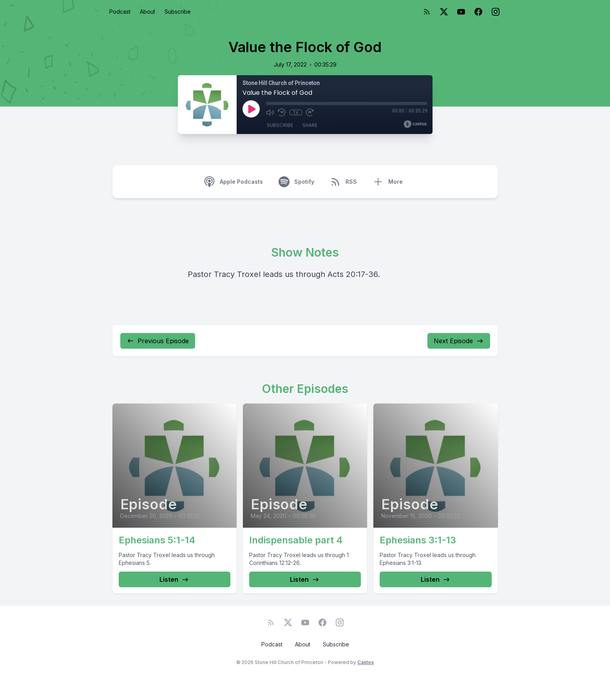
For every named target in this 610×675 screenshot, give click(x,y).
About (147, 11)
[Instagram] (496, 12)
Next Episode (459, 341)
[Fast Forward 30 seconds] (310, 112)
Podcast (119, 11)
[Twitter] (444, 12)
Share (309, 125)
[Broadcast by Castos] (415, 124)
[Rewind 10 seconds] (282, 112)
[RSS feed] (427, 12)
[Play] (251, 109)
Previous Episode (158, 341)
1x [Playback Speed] (295, 112)
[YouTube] (461, 12)
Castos (365, 662)
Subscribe (178, 11)
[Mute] (270, 112)
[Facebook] (478, 12)
